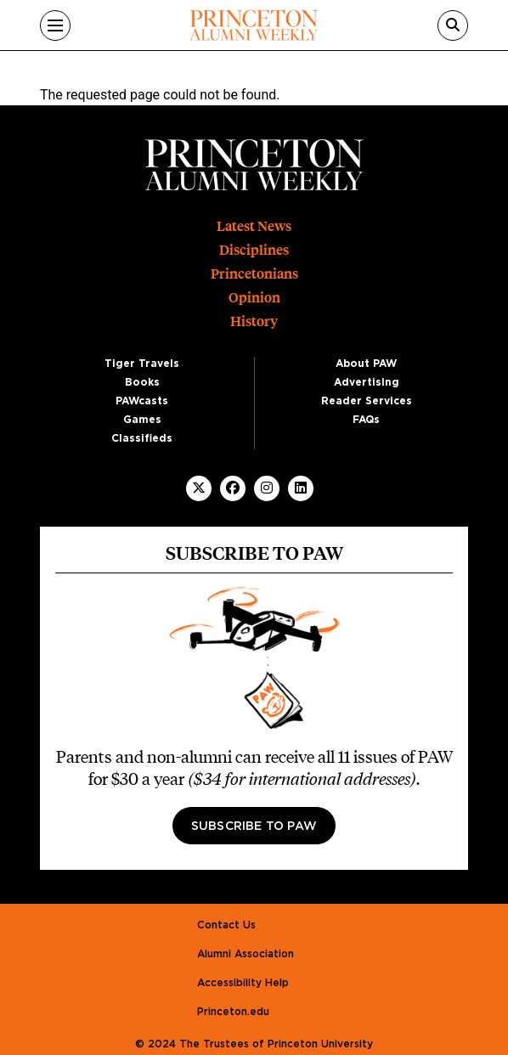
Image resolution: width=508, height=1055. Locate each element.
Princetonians (254, 274)
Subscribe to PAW (254, 826)
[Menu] (55, 25)
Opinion (254, 298)
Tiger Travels (141, 363)
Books (142, 382)
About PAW (366, 363)
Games (142, 420)
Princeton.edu (233, 1012)
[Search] (452, 25)
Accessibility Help (243, 983)
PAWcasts (142, 401)
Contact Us (226, 925)
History (254, 321)
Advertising (366, 382)
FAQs (366, 420)
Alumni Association (245, 954)
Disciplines (254, 250)
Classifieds (141, 438)
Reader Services (366, 401)
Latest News (254, 226)
